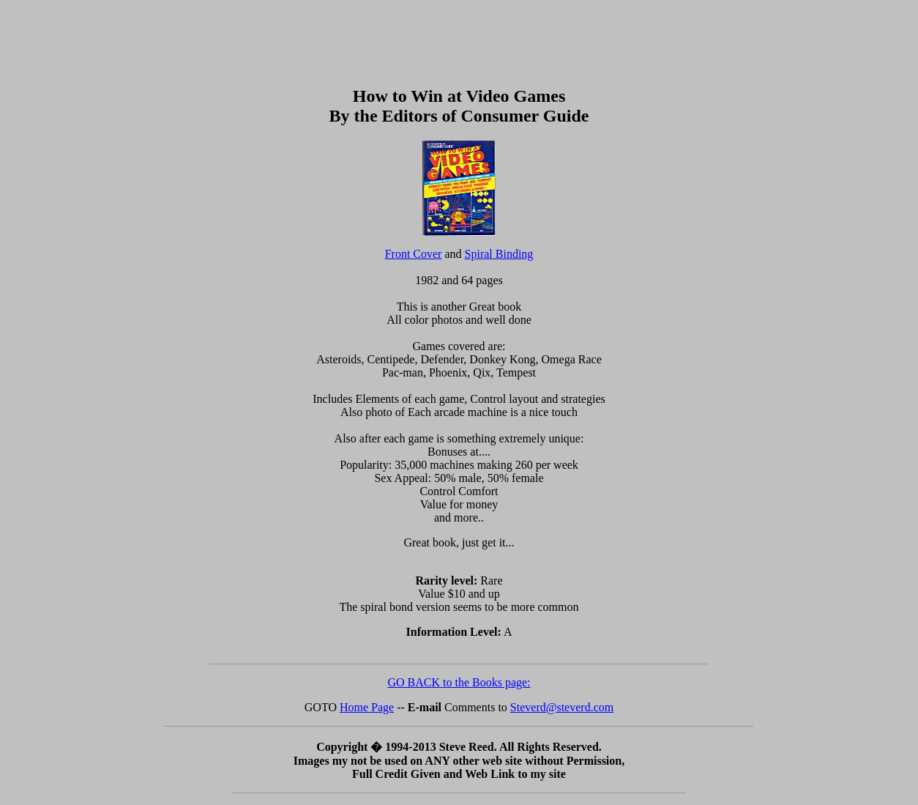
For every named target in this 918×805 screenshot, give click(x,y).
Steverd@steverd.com (561, 707)
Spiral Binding (499, 254)
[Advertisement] (459, 39)
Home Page (367, 707)
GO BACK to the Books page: (458, 682)
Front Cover (413, 254)
